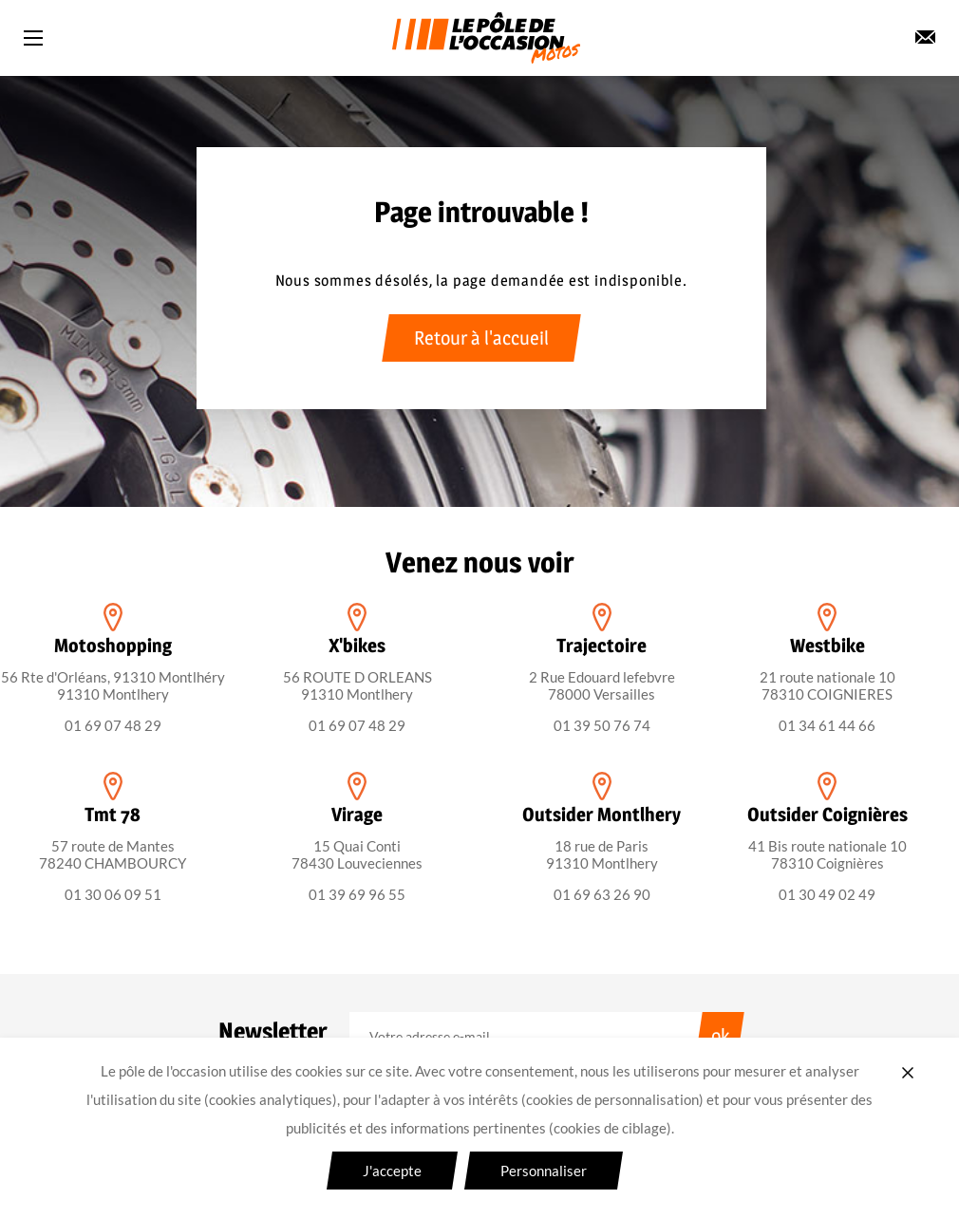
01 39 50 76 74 (602, 725)
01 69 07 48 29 (113, 725)
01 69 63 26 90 (602, 894)
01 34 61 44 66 (827, 725)
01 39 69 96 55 (357, 894)
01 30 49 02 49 (827, 894)
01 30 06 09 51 (113, 894)
